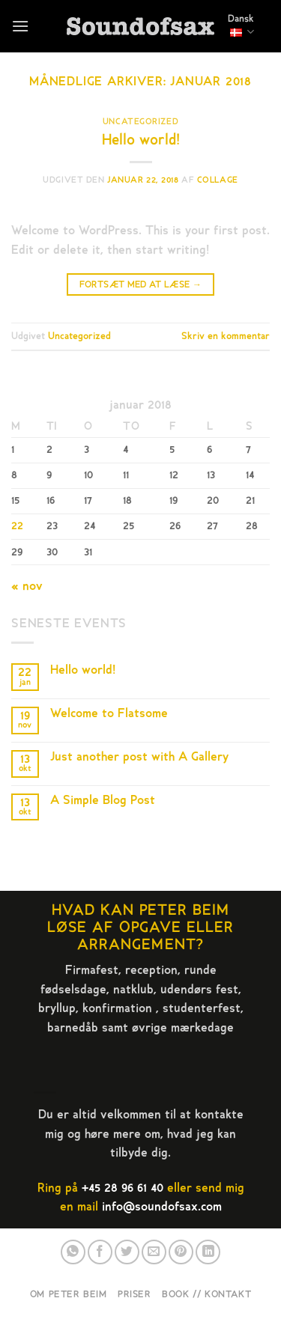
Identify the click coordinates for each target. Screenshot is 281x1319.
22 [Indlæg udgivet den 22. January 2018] (17, 526)
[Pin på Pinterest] (181, 1252)
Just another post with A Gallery (139, 757)
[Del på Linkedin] (208, 1252)
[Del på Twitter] (127, 1252)
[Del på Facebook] (100, 1252)
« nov (27, 586)
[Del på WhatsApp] (73, 1252)
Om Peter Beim (68, 1294)
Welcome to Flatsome (109, 714)
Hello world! (141, 140)
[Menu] (20, 25)
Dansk (241, 25)
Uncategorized (140, 121)
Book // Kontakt (206, 1294)
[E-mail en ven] (154, 1252)
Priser (134, 1294)
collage (217, 180)
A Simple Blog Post (102, 800)
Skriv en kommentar (225, 335)
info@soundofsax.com (162, 1206)
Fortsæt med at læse (140, 285)
